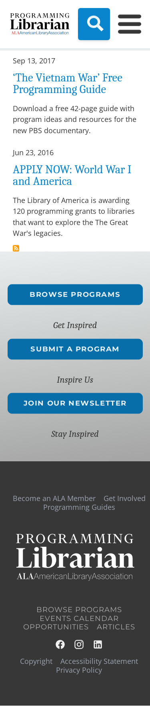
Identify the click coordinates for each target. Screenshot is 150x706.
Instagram (79, 644)
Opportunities (56, 627)
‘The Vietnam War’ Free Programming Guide (67, 83)
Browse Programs (75, 294)
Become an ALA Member (54, 498)
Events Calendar (79, 618)
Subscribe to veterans (16, 248)
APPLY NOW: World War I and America (72, 175)
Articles (116, 627)
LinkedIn (98, 644)
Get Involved (125, 498)
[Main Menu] (124, 24)
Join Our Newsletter (74, 403)
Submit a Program (75, 349)
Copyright (36, 661)
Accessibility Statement (99, 661)
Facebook (61, 644)
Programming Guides (79, 507)
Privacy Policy (79, 670)
